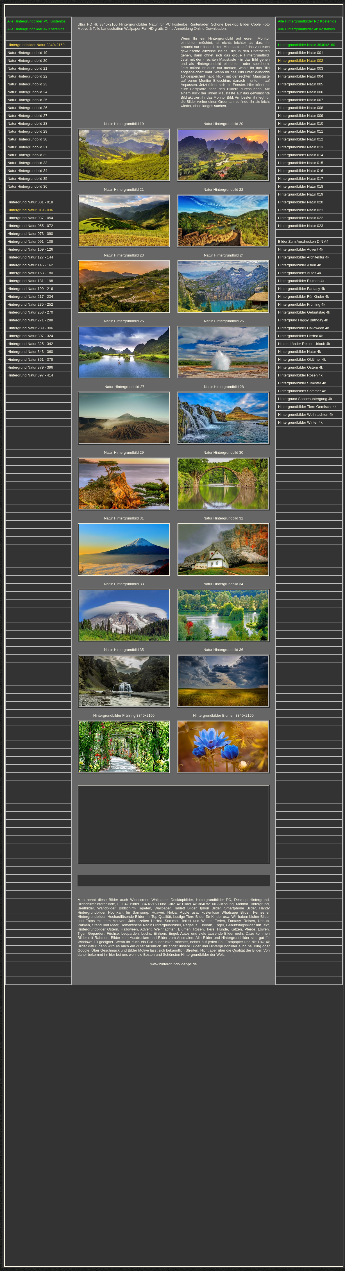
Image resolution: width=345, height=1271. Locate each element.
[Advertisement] (127, 75)
